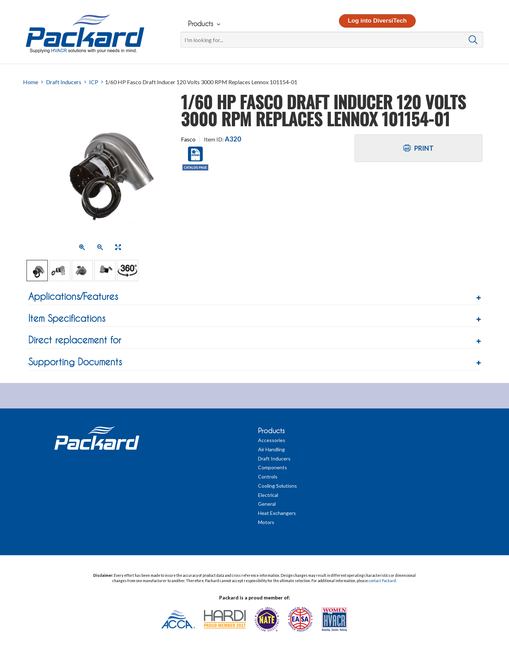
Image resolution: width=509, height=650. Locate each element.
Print (418, 148)
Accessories (271, 440)
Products (271, 431)
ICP (93, 82)
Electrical (268, 495)
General (267, 504)
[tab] (254, 297)
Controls (267, 477)
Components (272, 467)
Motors (266, 522)
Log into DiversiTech (376, 20)
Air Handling (271, 449)
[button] (254, 296)
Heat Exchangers (277, 513)
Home (30, 82)
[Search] (331, 40)
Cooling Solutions (277, 486)
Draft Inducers (63, 82)
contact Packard (382, 581)
